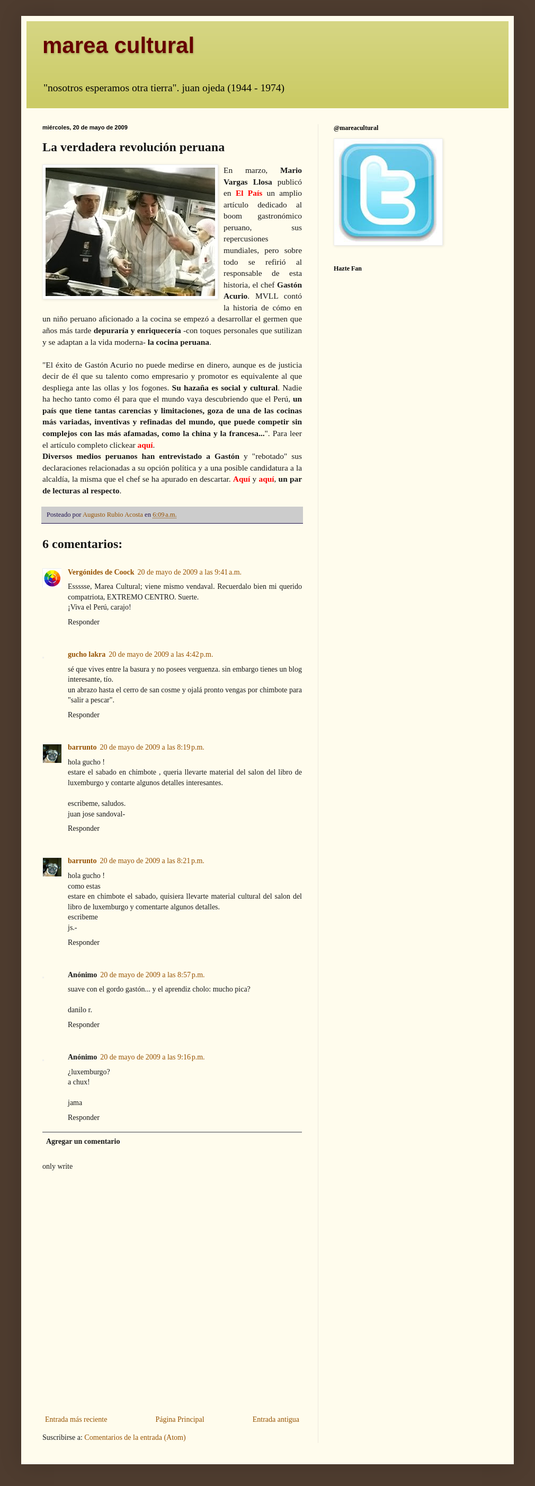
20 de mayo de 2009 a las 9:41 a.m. (190, 572)
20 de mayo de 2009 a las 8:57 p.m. (152, 975)
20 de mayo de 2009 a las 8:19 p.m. (152, 747)
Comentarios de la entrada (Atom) (134, 1437)
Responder (84, 622)
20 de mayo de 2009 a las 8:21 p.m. (152, 861)
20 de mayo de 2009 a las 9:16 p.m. (152, 1057)
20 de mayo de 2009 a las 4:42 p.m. (161, 654)
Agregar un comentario (83, 1141)
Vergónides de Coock (101, 572)
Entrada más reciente (76, 1419)
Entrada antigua (276, 1419)
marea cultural (118, 45)
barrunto (82, 747)
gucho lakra (86, 654)
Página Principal (179, 1419)
